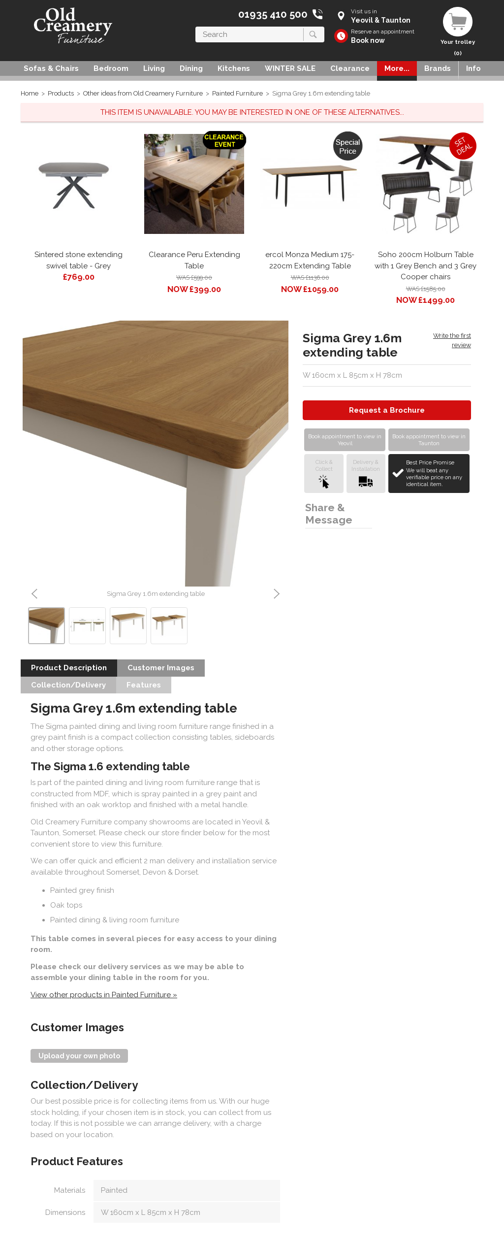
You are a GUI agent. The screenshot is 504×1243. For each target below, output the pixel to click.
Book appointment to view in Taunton (429, 440)
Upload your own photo (79, 1056)
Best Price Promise (436, 473)
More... (397, 68)
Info (473, 68)
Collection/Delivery (68, 685)
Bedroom (111, 68)
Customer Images (160, 667)
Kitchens (234, 68)
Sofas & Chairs (51, 68)
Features (143, 685)
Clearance (350, 68)
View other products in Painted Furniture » (104, 994)
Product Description (69, 667)
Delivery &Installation (365, 473)
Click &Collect (324, 473)
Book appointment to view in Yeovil (344, 440)
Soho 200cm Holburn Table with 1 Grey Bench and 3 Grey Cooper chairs (425, 265)
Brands (437, 68)
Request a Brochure (387, 410)
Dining (191, 68)
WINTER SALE (290, 68)
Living (154, 68)
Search (195, 26)
